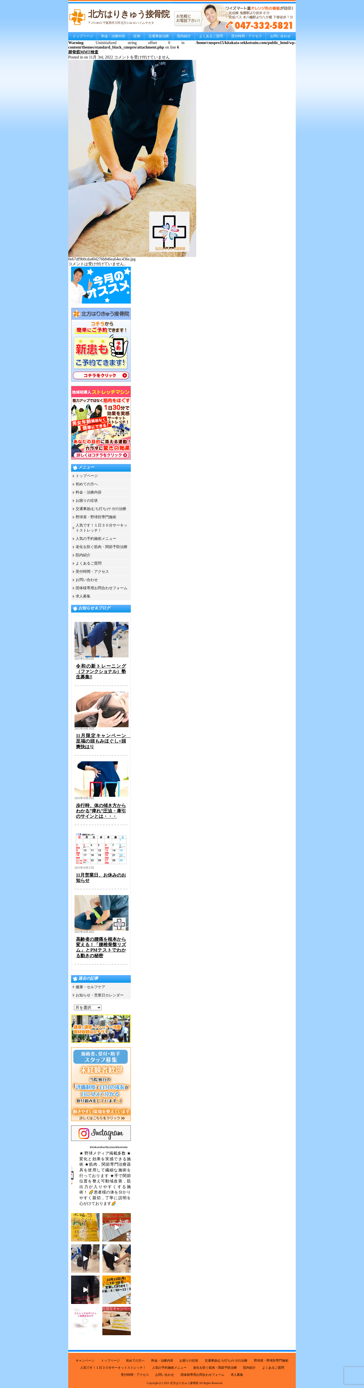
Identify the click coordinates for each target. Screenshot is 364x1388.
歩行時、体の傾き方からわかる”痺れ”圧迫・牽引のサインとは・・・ (101, 811)
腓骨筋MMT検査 (83, 52)
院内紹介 (184, 36)
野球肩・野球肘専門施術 (96, 517)
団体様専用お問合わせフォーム (101, 588)
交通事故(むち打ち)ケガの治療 (101, 509)
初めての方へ (87, 484)
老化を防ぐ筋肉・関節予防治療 (101, 547)
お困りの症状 (87, 500)
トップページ (83, 36)
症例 (136, 36)
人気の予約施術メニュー (96, 538)
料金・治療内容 (113, 36)
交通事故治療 (158, 36)
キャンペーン (85, 1360)
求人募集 (83, 596)
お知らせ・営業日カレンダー (100, 995)
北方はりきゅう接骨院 (184, 1383)
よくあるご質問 (211, 36)
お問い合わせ (280, 36)
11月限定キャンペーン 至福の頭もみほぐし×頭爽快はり (103, 741)
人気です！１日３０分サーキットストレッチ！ (113, 1367)
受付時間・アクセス (246, 36)
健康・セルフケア (90, 987)
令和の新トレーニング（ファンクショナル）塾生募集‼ (101, 671)
